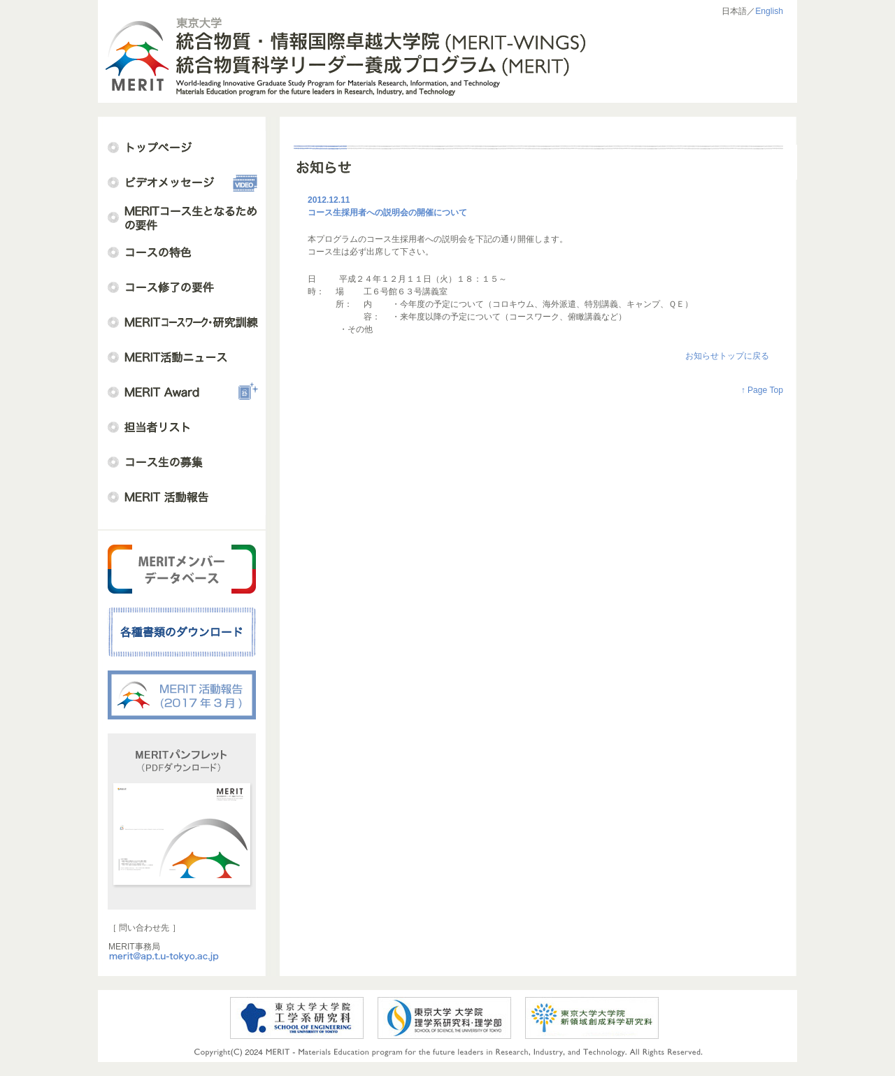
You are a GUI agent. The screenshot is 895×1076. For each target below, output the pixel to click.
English (769, 11)
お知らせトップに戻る (727, 356)
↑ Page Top (762, 390)
